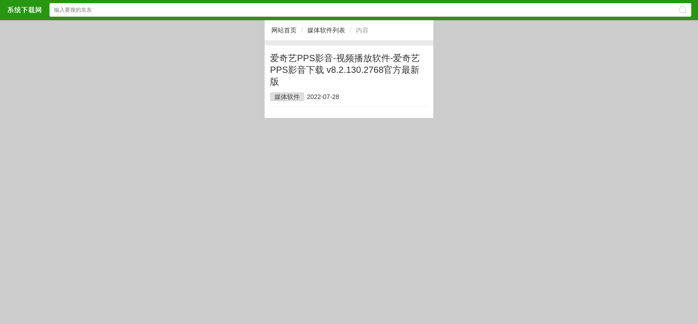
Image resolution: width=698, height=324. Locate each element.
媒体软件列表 (326, 30)
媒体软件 (287, 96)
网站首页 (284, 30)
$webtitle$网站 (24, 9)
